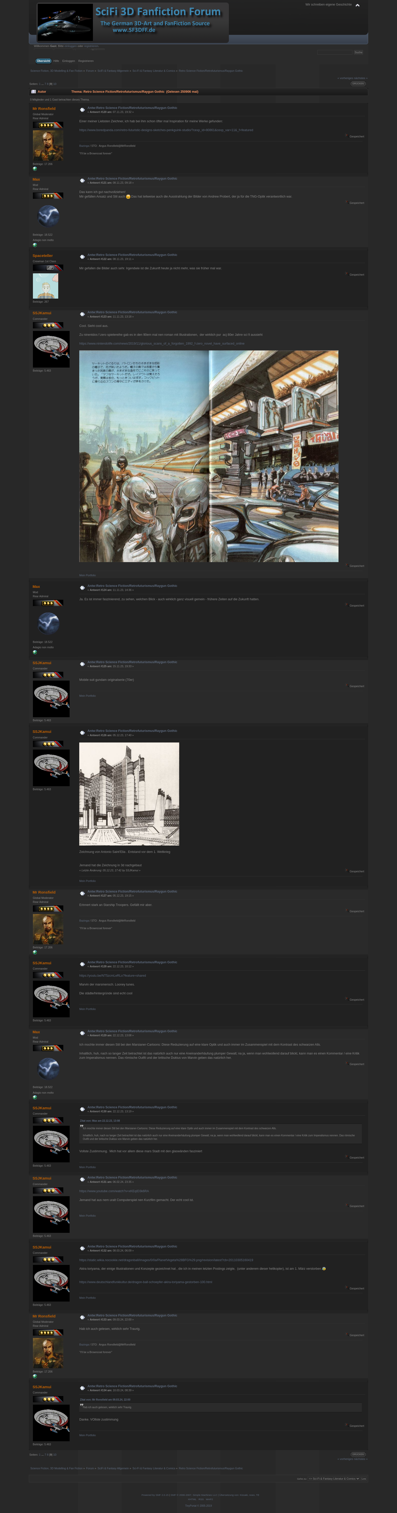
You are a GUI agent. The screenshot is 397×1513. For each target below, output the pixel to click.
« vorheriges (345, 78)
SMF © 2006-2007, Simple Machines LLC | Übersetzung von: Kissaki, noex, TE (215, 1495)
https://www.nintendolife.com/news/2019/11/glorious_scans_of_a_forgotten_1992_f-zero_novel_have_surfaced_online (161, 343)
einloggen (71, 45)
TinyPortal (190, 1505)
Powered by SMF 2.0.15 (155, 1495)
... (42, 83)
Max (36, 179)
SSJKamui (42, 313)
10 (54, 83)
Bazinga (84, 145)
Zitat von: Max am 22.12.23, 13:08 (100, 1120)
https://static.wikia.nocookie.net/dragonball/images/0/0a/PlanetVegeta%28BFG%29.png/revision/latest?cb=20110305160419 (166, 1260)
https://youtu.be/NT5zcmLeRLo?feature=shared (112, 975)
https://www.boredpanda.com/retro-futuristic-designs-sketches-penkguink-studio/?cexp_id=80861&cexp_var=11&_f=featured (166, 130)
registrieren (91, 45)
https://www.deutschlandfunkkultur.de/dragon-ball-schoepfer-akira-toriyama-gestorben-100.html (145, 1282)
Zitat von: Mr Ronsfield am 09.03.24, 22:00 (105, 1399)
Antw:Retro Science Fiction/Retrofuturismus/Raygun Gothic (132, 108)
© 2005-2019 (204, 1505)
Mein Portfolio (87, 575)
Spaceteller (43, 255)
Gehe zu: (302, 1478)
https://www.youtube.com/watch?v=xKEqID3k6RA (114, 1191)
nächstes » (361, 78)
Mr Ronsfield (44, 108)
